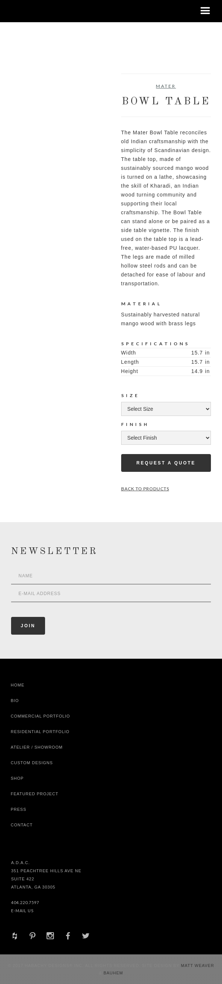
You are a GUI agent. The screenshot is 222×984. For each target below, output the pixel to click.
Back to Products (145, 488)
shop (17, 778)
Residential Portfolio (40, 731)
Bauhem (112, 973)
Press (18, 809)
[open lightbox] (33, 107)
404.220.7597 (25, 902)
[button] (205, 11)
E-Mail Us (22, 910)
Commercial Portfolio (40, 716)
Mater (166, 86)
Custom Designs (32, 762)
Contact (22, 825)
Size (130, 395)
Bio (15, 700)
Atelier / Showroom (37, 747)
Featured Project (34, 794)
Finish (135, 424)
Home (17, 685)
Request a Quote (165, 463)
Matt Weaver (197, 965)
